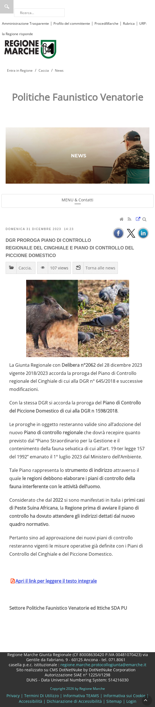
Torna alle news (100, 268)
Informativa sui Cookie (124, 695)
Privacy (13, 695)
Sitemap (114, 701)
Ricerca (7, 6)
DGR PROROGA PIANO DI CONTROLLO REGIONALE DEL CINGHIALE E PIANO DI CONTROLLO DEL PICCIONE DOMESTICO (70, 248)
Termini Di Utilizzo (41, 695)
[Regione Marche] (30, 48)
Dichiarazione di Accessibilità (74, 701)
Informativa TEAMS (81, 695)
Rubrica (129, 23)
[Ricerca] (39, 12)
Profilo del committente (71, 23)
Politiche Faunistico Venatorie (77, 97)
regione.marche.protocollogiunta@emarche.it (102, 664)
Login (131, 701)
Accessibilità (30, 701)
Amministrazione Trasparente (25, 23)
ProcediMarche (106, 23)
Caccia (25, 268)
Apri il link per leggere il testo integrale (56, 581)
